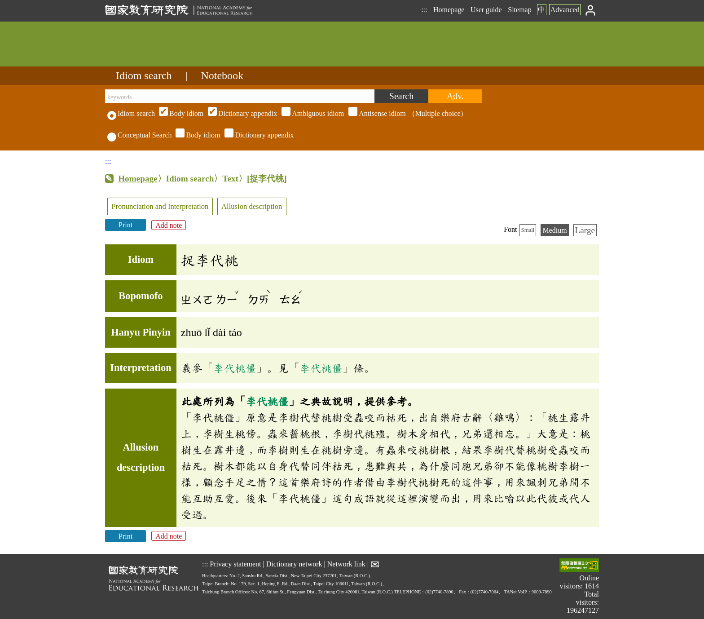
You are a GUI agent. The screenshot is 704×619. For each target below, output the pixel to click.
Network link (346, 563)
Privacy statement (235, 563)
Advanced (565, 9)
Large (585, 230)
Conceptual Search (139, 135)
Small (528, 230)
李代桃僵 (234, 368)
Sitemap (519, 9)
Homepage (448, 9)
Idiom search (144, 75)
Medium (554, 230)
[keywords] (239, 96)
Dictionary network (294, 563)
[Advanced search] (455, 96)
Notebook (222, 75)
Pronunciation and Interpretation (159, 206)
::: (424, 9)
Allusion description (251, 206)
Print (125, 225)
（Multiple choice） (312, 113)
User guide (486, 9)
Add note (168, 225)
